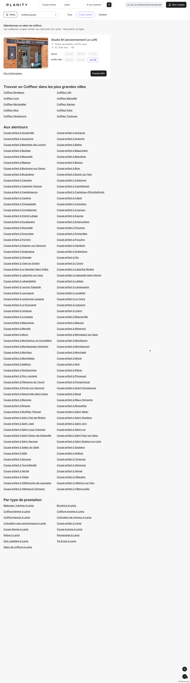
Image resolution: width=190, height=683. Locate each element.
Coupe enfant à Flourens (71, 227)
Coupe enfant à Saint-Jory (72, 423)
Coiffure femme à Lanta (17, 511)
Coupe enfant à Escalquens (19, 221)
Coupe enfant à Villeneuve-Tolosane (24, 488)
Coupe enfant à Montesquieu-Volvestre (26, 346)
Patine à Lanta (12, 535)
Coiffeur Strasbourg (15, 116)
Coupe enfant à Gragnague (19, 251)
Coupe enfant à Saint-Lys (71, 429)
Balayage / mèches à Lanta (19, 505)
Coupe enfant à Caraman (18, 180)
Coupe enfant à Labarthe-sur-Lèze (23, 275)
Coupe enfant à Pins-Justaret (20, 376)
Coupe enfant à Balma (69, 144)
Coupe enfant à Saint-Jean (19, 423)
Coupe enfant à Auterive (70, 138)
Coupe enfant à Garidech (71, 245)
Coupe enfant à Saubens (71, 447)
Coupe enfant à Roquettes (72, 405)
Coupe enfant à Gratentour (72, 251)
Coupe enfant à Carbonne (71, 180)
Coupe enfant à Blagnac (17, 162)
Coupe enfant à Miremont (71, 328)
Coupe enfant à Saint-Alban (72, 411)
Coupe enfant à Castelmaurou (21, 192)
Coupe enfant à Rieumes (17, 399)
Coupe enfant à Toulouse (71, 459)
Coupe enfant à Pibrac (69, 370)
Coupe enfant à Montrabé (71, 352)
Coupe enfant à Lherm (69, 310)
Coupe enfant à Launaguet (19, 293)
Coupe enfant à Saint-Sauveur (21, 441)
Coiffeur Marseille (67, 98)
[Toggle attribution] (187, 680)
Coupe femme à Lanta (16, 529)
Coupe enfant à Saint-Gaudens (74, 417)
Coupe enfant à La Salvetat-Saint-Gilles (26, 269)
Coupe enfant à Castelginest (73, 186)
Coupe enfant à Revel (69, 393)
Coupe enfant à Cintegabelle (20, 204)
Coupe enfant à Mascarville (72, 316)
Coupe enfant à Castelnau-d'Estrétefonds (80, 192)
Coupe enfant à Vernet (69, 471)
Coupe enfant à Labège (70, 281)
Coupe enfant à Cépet (69, 198)
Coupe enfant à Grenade (17, 257)
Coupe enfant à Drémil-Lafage (21, 215)
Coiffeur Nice (11, 110)
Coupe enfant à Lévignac (18, 310)
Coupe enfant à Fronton (17, 239)
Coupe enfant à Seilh (15, 453)
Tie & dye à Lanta (66, 541)
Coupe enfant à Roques (17, 405)
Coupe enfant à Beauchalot (72, 150)
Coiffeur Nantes (66, 104)
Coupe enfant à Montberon (72, 340)
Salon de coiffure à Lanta (18, 547)
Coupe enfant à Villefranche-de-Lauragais (27, 482)
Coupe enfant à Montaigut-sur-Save (77, 334)
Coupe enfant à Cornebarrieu (20, 209)
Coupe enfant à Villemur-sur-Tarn (76, 482)
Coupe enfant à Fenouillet (18, 227)
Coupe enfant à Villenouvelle (73, 488)
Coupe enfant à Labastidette (20, 281)
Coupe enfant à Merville (17, 328)
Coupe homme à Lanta (69, 529)
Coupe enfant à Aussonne (18, 138)
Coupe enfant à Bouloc (70, 162)
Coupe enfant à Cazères (17, 198)
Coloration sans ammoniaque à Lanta (25, 523)
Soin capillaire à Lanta (16, 541)
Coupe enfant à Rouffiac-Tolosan (22, 411)
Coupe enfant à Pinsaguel (71, 376)
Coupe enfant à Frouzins (71, 239)
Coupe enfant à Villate (16, 477)
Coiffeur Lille (64, 92)
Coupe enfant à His (68, 257)
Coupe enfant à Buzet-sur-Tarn (74, 174)
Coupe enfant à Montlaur (18, 352)
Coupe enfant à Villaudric (71, 477)
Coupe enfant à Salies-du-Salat (21, 447)
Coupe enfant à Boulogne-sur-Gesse (24, 168)
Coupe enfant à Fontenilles (72, 233)
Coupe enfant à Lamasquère (73, 287)
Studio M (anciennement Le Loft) (74, 40)
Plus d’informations (13, 73)
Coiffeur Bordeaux (14, 92)
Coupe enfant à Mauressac (19, 322)
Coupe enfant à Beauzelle (18, 156)
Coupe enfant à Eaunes (70, 215)
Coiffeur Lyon (11, 98)
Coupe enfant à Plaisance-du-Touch (24, 382)
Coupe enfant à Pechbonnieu (20, 370)
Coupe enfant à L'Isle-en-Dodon (22, 263)
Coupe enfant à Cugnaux (71, 209)
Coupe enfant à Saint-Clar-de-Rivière (24, 417)
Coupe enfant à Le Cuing (71, 299)
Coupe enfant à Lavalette (71, 293)
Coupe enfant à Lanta (69, 523)
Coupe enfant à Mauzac (70, 322)
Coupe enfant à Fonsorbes (19, 233)
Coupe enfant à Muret (69, 358)
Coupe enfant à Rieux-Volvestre (75, 399)
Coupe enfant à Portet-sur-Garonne (24, 388)
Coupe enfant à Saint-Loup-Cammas (24, 429)
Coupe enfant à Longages (18, 316)
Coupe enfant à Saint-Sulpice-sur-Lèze (79, 441)
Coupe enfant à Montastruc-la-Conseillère (28, 340)
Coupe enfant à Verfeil (16, 471)
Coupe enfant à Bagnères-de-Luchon (25, 144)
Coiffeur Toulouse (67, 116)
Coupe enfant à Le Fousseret (20, 304)
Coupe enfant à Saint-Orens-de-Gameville (27, 435)
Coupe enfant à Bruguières (19, 174)
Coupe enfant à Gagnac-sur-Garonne (25, 245)
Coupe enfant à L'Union (70, 263)
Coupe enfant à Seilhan (70, 453)
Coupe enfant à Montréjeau (19, 358)
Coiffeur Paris (64, 110)
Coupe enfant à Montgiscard (73, 346)
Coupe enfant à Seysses (17, 459)
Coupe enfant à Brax (68, 168)
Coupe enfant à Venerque (71, 465)
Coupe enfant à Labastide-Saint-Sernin (79, 275)
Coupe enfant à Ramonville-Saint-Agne (26, 393)
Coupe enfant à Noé (68, 364)
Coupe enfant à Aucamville (19, 132)
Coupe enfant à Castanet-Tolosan (23, 186)
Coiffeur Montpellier (15, 104)
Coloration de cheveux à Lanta (74, 517)
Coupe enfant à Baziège (17, 150)
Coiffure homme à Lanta (70, 511)
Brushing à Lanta (66, 505)
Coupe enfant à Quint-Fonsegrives (76, 388)
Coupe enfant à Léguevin (71, 304)
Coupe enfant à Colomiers (72, 204)
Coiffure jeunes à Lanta (17, 517)
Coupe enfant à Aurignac (71, 132)
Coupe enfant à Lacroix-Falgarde (22, 287)
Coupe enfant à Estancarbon (73, 221)
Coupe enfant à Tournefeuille (20, 465)
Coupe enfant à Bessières (71, 156)
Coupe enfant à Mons (16, 334)
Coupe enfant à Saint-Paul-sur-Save (77, 435)
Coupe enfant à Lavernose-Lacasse (24, 299)
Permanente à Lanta (68, 535)
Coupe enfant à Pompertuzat (73, 382)
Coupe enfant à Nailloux (17, 364)
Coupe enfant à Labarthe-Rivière (75, 269)
